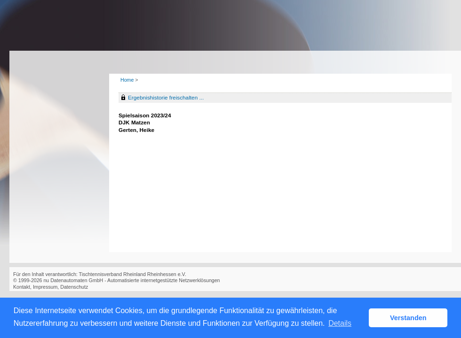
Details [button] (339, 323)
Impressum (45, 287)
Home (127, 80)
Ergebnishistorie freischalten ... (166, 97)
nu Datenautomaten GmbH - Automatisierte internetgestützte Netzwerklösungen (131, 280)
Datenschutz (74, 287)
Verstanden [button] (408, 318)
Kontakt (21, 287)
